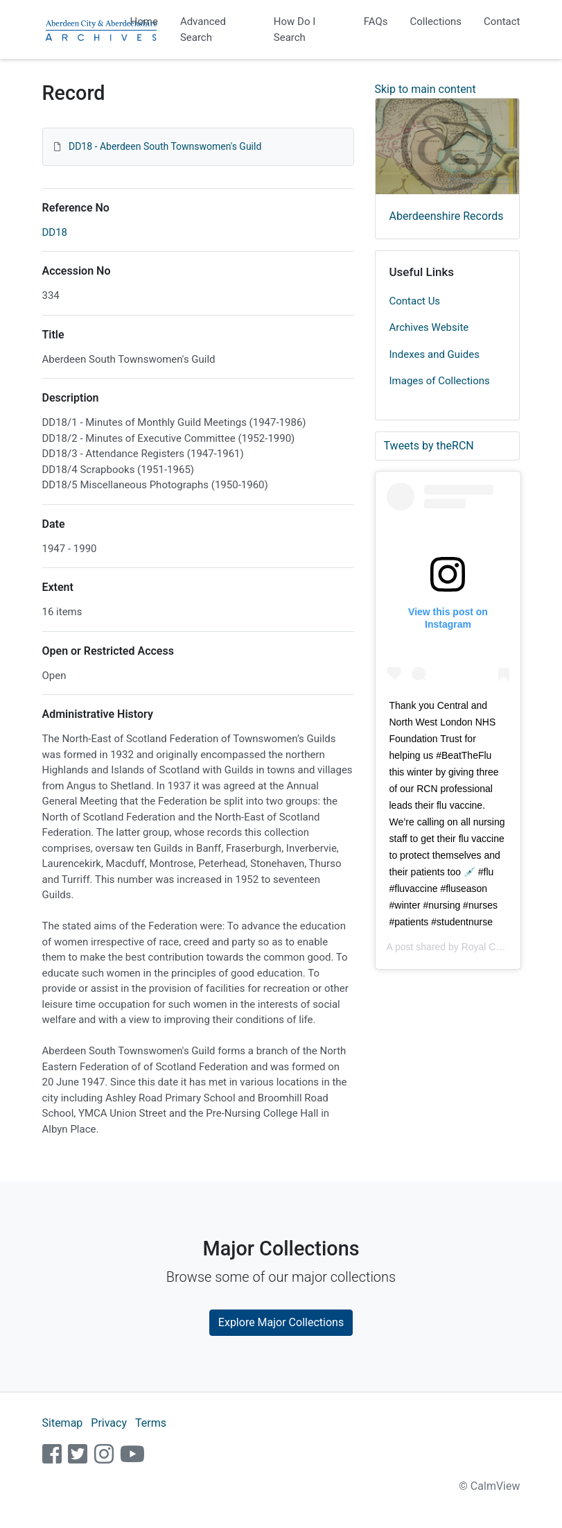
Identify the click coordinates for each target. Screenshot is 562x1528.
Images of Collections (439, 381)
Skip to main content (425, 89)
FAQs (376, 21)
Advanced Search (203, 29)
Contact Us (415, 301)
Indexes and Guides (434, 354)
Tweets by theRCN (429, 445)
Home (144, 21)
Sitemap (62, 1423)
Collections (436, 21)
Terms (150, 1423)
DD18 (55, 232)
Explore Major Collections (281, 1322)
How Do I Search (294, 29)
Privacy (109, 1423)
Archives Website (429, 327)
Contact (502, 21)
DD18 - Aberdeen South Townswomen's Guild (165, 146)
